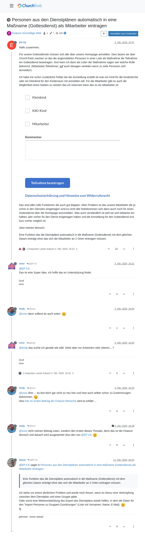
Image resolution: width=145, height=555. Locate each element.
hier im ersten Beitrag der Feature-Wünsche (50, 400)
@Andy (31, 343)
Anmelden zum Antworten (123, 33)
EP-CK (22, 42)
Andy (22, 308)
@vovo (31, 309)
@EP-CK (32, 264)
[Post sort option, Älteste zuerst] (104, 33)
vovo (22, 263)
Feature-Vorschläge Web (26, 33)
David (22, 460)
